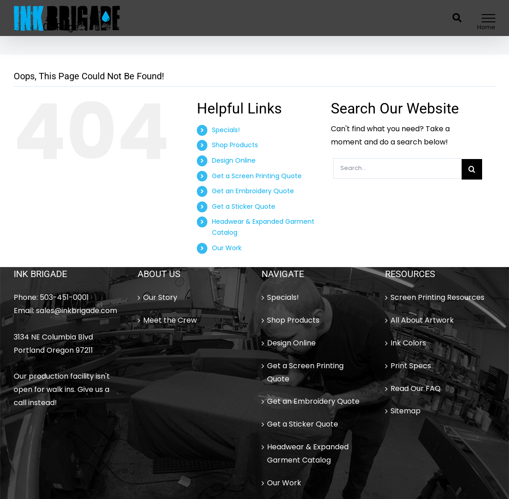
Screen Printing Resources (437, 297)
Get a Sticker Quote (243, 206)
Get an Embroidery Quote (253, 190)
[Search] (472, 169)
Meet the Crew (170, 320)
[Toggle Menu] (489, 18)
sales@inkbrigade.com (76, 310)
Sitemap (406, 411)
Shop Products (235, 144)
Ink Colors (408, 343)
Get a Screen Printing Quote (257, 175)
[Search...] (397, 168)
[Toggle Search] (457, 17)
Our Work (227, 247)
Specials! (226, 129)
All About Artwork (422, 320)
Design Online (234, 160)
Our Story (160, 297)
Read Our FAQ (416, 388)
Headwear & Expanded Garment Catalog (308, 453)
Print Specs (411, 365)
